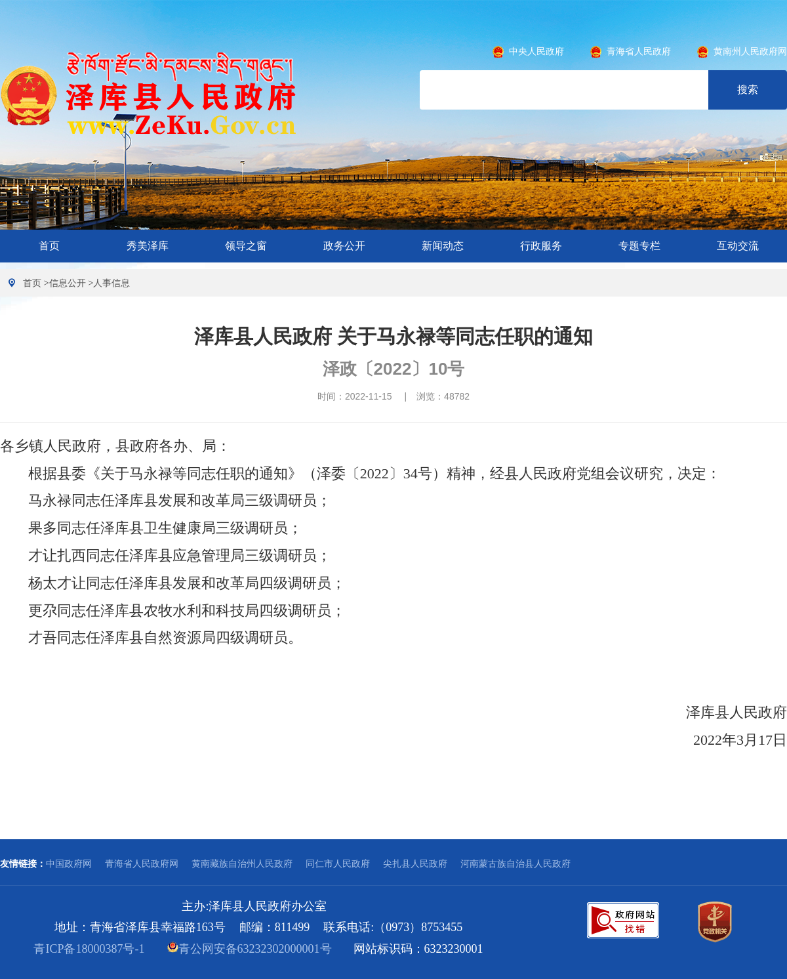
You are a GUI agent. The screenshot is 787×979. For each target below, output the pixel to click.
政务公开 (344, 245)
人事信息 (111, 283)
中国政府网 (69, 863)
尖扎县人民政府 (415, 863)
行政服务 (541, 245)
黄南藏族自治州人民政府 (242, 863)
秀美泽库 (148, 245)
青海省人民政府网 (141, 863)
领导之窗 (246, 245)
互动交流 (738, 245)
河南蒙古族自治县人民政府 (515, 863)
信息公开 (67, 283)
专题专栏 (639, 245)
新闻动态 (443, 245)
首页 (49, 245)
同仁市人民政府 (338, 863)
